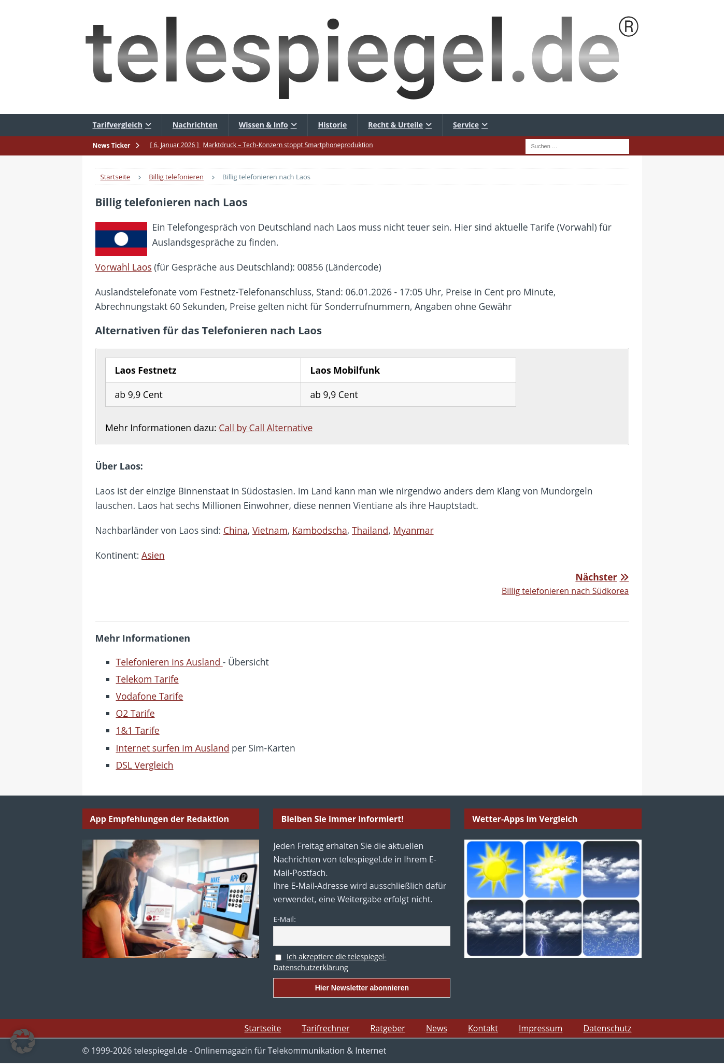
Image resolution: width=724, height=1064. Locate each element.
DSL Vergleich (145, 765)
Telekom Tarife (147, 679)
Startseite (263, 1028)
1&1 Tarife (138, 730)
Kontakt (483, 1028)
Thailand (370, 530)
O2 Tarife (135, 713)
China (235, 530)
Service (466, 125)
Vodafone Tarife (149, 696)
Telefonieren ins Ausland (169, 662)
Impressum (540, 1028)
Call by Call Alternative (266, 427)
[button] (23, 1041)
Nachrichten (195, 125)
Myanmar (413, 530)
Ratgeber (387, 1028)
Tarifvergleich (118, 125)
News (436, 1028)
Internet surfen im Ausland (173, 748)
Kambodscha (319, 530)
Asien (153, 555)
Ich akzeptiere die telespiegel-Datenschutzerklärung (329, 962)
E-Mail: (284, 919)
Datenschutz (607, 1028)
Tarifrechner (325, 1028)
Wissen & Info (263, 125)
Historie (332, 125)
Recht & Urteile (395, 125)
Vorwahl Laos (123, 267)
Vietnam (270, 530)
